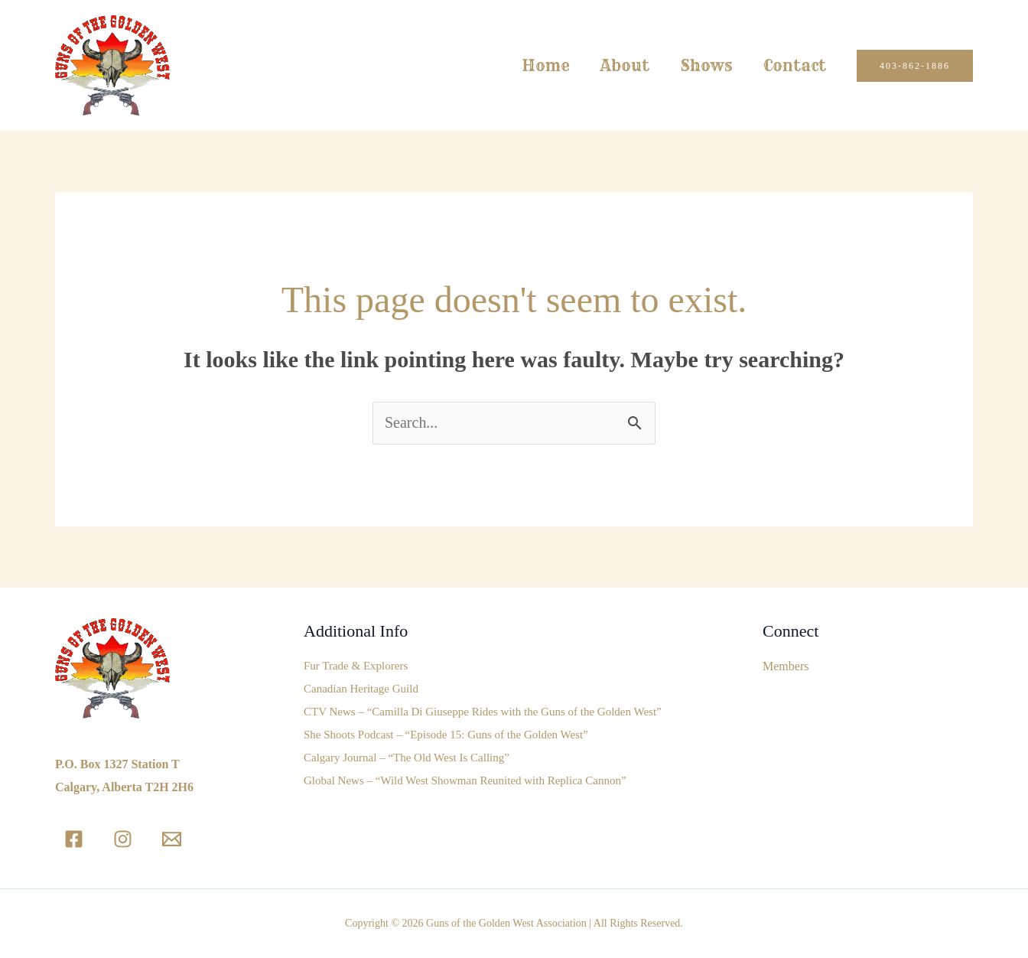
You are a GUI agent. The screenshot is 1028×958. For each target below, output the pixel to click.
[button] (915, 66)
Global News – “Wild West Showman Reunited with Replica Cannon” (465, 781)
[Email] (171, 839)
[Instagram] (123, 839)
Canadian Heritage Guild (361, 689)
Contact (794, 65)
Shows (706, 65)
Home (546, 65)
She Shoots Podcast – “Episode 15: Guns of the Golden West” (446, 735)
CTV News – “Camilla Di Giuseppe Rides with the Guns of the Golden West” (483, 712)
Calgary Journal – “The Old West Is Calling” (406, 758)
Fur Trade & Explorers (356, 666)
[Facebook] (74, 839)
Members (785, 666)
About (624, 65)
